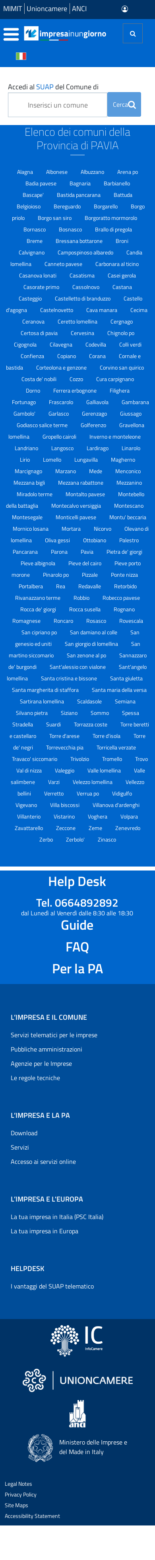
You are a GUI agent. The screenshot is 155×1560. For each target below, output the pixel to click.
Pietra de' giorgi (124, 551)
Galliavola (98, 402)
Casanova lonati (38, 275)
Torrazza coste (91, 724)
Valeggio (65, 770)
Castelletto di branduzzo (83, 298)
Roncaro (64, 620)
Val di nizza (29, 770)
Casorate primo (41, 287)
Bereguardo (68, 206)
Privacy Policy (21, 1494)
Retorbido (125, 586)
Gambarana (135, 402)
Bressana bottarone (80, 241)
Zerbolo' (76, 839)
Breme (35, 241)
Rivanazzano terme (38, 597)
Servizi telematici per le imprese (54, 1035)
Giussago (130, 413)
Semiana (125, 701)
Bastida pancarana (79, 195)
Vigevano (26, 805)
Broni (122, 241)
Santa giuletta (126, 678)
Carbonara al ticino (117, 264)
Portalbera (31, 586)
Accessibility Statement (32, 1516)
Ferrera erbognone (75, 390)
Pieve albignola (38, 563)
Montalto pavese (86, 494)
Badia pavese (41, 183)
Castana (122, 287)
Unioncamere (47, 8)
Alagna (25, 172)
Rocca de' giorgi (38, 609)
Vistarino (65, 816)
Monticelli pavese (76, 517)
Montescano (128, 505)
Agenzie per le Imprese (41, 1063)
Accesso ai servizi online (43, 1161)
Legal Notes (18, 1483)
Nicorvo (103, 528)
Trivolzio (80, 759)
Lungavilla (86, 459)
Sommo (100, 713)
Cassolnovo (86, 287)
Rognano (124, 609)
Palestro (129, 540)
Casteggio (31, 298)
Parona (60, 551)
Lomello (52, 459)
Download (24, 1133)
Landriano (27, 448)
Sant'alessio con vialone (78, 667)
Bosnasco (71, 229)
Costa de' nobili (39, 379)
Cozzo (77, 379)
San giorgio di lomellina (92, 643)
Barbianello (117, 183)
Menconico (128, 471)
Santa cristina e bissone (69, 678)
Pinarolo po (56, 574)
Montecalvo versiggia (76, 505)
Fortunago (24, 402)
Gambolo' (25, 413)
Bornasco (35, 229)
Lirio (25, 459)
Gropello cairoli (60, 436)
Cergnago (121, 321)
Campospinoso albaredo (86, 252)
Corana (98, 356)
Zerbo (46, 839)
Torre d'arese (65, 736)
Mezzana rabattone (81, 482)
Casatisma (83, 275)
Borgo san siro (55, 218)
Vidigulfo (122, 793)
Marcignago (29, 471)
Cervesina (83, 333)
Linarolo (131, 448)
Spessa (130, 713)
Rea (61, 586)
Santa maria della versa (119, 690)
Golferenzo (94, 425)
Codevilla (96, 344)
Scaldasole (90, 701)
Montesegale (28, 517)
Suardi (54, 724)
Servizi (20, 1147)
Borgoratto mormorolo (111, 218)
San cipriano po (39, 632)
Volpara (129, 816)
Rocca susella (85, 609)
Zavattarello (29, 828)
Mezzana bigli (30, 482)
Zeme (96, 828)
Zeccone (66, 828)
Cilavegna (62, 344)
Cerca (124, 104)
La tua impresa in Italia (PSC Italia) (57, 1216)
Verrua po (88, 793)
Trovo (141, 759)
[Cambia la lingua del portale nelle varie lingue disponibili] (21, 55)
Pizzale (90, 574)
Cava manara (102, 310)
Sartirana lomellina (42, 701)
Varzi (54, 782)
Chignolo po (120, 333)
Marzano (66, 471)
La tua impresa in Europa (44, 1231)
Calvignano (32, 252)
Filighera (120, 390)
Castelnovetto (57, 310)
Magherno (123, 459)
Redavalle (90, 586)
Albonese (57, 172)
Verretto (54, 793)
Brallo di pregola (113, 229)
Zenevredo (127, 828)
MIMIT (12, 8)
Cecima (138, 310)
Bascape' (34, 195)
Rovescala (131, 620)
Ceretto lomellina (78, 321)
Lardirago (98, 448)
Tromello (112, 759)
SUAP (45, 86)
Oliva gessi (58, 540)
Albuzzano (93, 172)
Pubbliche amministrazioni (46, 1049)
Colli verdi (130, 344)
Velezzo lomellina (93, 782)
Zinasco (107, 839)
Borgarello (106, 206)
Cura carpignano (115, 379)
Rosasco (96, 620)
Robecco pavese (121, 597)
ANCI (79, 8)
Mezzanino (129, 482)
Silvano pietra (32, 713)
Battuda (123, 195)
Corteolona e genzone (62, 367)
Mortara (72, 528)
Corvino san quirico (122, 367)
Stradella (23, 724)
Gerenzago (95, 413)
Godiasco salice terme (43, 425)
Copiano (67, 356)
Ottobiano (95, 540)
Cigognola (26, 344)
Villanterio (29, 816)
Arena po (127, 172)
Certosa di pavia (40, 333)
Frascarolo (61, 402)
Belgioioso (29, 206)
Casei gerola (122, 275)
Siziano (70, 713)
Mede (96, 471)
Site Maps (16, 1505)
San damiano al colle (94, 632)
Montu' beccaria (127, 517)
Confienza (33, 356)
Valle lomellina (104, 770)
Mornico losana (31, 528)
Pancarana (26, 551)
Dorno (33, 390)
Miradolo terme (35, 494)
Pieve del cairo (85, 563)
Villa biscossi (65, 805)
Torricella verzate (116, 747)
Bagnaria (81, 183)
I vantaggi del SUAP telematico (52, 1286)
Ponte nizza (124, 574)
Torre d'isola (107, 736)
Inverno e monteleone (115, 436)
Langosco (63, 448)
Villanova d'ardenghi (116, 805)
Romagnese (27, 620)
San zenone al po (87, 655)
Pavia (88, 551)
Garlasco (59, 413)
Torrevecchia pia (65, 747)
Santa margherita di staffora (46, 690)
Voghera (98, 816)
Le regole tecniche (35, 1077)
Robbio (82, 597)
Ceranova (34, 321)
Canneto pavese (64, 264)
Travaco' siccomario (35, 759)
